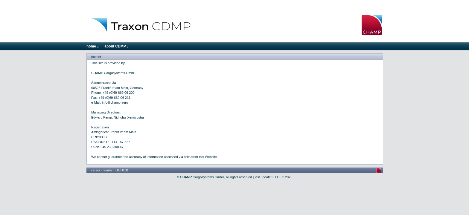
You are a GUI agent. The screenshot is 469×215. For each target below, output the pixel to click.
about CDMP (116, 46)
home (92, 46)
